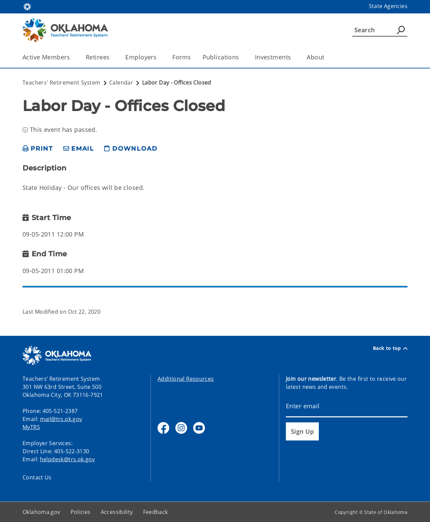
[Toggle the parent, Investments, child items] (293, 57)
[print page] (38, 148)
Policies (81, 512)
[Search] (379, 30)
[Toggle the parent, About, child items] (327, 57)
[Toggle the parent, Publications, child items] (241, 57)
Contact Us (37, 477)
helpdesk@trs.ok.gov (67, 459)
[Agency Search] (400, 30)
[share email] (78, 148)
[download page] (130, 148)
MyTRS (31, 427)
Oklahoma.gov (41, 512)
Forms (181, 57)
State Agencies (388, 6)
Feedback (155, 512)
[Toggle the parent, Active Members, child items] (72, 57)
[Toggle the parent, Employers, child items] (159, 57)
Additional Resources (186, 378)
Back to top (390, 348)
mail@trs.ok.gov (61, 419)
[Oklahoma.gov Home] (27, 6)
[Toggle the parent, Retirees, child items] (112, 57)
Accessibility (117, 512)
